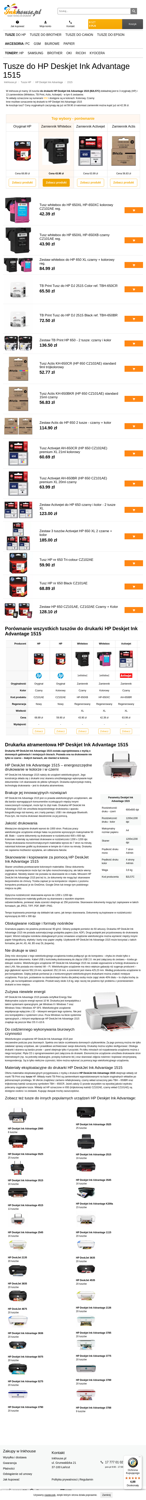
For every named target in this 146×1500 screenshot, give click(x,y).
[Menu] (139, 1457)
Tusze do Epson (111, 34)
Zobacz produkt (22, 182)
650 (46, 98)
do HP (15, 34)
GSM (37, 43)
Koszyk (132, 24)
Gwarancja (10, 1463)
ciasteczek (50, 1495)
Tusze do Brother (45, 34)
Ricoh (81, 53)
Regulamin (86, 1479)
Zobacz (39, 731)
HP (14, 53)
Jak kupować (11, 1479)
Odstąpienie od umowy (17, 1473)
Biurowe (52, 43)
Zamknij (106, 1495)
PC (17, 43)
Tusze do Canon (79, 34)
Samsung (35, 53)
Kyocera (97, 53)
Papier (69, 43)
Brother (54, 53)
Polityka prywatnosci (64, 1479)
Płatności (9, 1468)
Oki (69, 53)
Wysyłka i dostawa (14, 1457)
